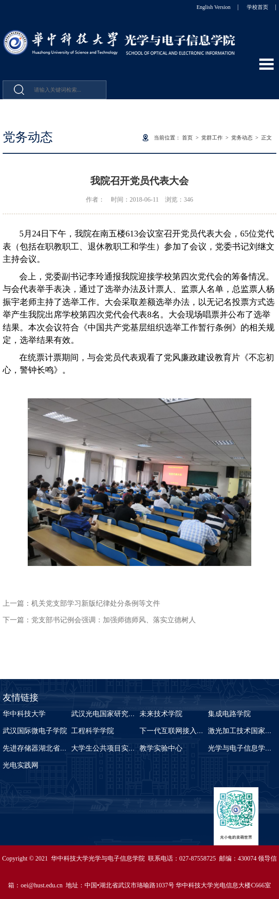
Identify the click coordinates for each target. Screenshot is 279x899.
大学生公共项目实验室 (107, 748)
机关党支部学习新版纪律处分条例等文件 (95, 603)
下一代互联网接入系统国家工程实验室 (200, 730)
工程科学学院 (92, 730)
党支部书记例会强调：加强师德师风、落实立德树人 (113, 620)
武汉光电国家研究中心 (107, 714)
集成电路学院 (229, 714)
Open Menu (266, 64)
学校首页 (257, 7)
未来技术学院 (161, 714)
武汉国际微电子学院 (35, 730)
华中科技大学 (24, 714)
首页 (187, 138)
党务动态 (242, 138)
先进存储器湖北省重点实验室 (49, 748)
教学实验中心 (161, 748)
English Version (214, 7)
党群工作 (212, 138)
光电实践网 (20, 765)
